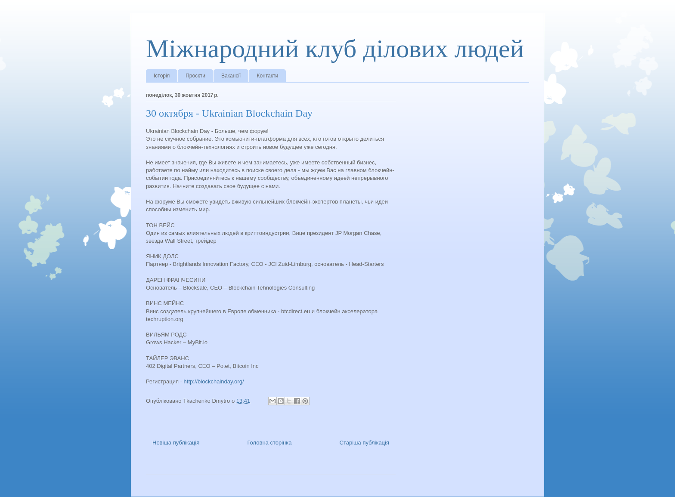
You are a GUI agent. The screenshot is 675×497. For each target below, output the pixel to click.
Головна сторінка (269, 442)
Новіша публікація (175, 442)
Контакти (267, 76)
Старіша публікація (364, 442)
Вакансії (231, 76)
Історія (162, 76)
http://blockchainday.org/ (214, 381)
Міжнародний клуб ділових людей (335, 48)
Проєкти (195, 76)
